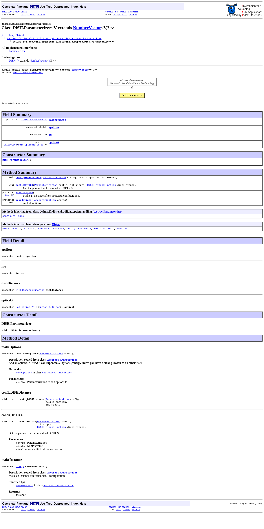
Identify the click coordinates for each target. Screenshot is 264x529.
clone (6, 236)
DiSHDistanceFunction (34, 121)
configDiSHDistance (28, 182)
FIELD (23, 15)
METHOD (41, 15)
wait (111, 236)
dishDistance (57, 122)
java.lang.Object (12, 35)
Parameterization (54, 182)
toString (99, 236)
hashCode (58, 236)
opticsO (54, 146)
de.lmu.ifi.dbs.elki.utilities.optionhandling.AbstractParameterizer (54, 38)
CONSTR (31, 15)
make (21, 223)
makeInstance (24, 198)
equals (16, 236)
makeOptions (24, 206)
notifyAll (84, 236)
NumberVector (87, 27)
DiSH (12, 61)
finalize (29, 236)
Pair (20, 149)
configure (8, 223)
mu (50, 138)
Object (41, 149)
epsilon (54, 130)
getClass (44, 236)
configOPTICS (24, 190)
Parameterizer (17, 51)
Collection (10, 149)
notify (71, 236)
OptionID (30, 149)
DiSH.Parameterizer (15, 164)
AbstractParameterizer (28, 74)
